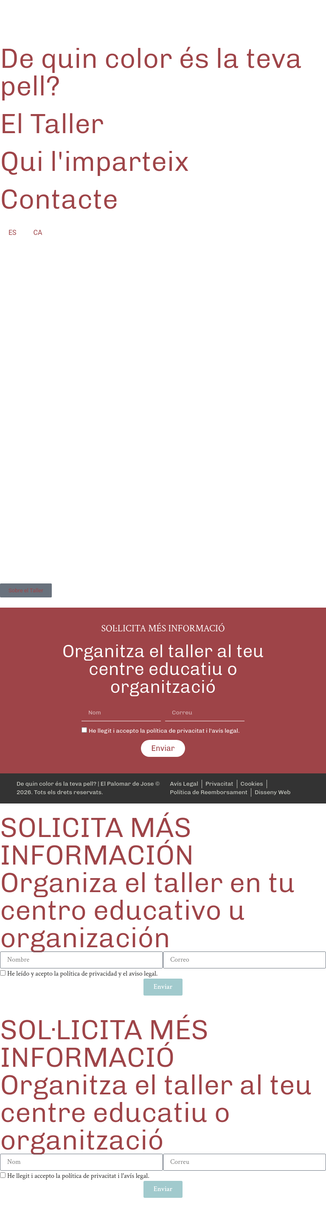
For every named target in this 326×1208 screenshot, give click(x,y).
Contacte (59, 199)
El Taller (52, 123)
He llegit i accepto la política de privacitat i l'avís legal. (164, 730)
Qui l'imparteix (94, 161)
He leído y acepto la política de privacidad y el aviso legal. (82, 973)
